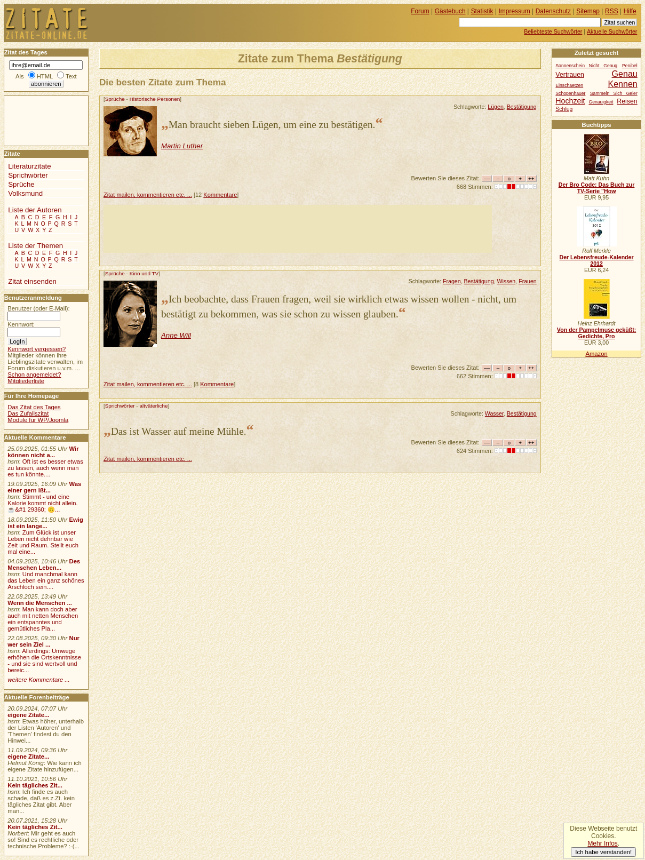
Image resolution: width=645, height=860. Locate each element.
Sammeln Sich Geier (614, 93)
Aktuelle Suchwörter (612, 31)
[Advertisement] (297, 229)
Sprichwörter (120, 406)
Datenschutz (553, 11)
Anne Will (176, 335)
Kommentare (220, 195)
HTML (45, 76)
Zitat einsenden (32, 281)
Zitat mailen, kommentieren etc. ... (147, 195)
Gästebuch (450, 11)
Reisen (627, 101)
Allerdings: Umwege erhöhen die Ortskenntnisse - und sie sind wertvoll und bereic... (44, 660)
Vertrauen (569, 74)
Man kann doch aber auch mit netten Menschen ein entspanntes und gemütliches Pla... (42, 619)
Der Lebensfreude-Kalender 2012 (596, 260)
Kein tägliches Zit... (34, 785)
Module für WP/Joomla (37, 420)
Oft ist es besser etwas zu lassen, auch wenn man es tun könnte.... (45, 467)
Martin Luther (182, 146)
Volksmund (25, 193)
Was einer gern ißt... (44, 487)
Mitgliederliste (25, 381)
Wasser (494, 413)
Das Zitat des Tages (33, 407)
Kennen (622, 84)
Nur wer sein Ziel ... (43, 641)
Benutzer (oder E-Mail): (38, 308)
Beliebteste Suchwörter (553, 31)
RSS (611, 11)
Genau (625, 73)
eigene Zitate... (28, 715)
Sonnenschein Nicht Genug (586, 65)
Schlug (563, 109)
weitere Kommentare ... (38, 679)
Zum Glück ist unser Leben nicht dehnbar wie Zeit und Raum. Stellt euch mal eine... (42, 542)
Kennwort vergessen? (36, 349)
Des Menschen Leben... (43, 564)
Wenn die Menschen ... (39, 603)
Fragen (452, 281)
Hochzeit (570, 101)
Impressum (514, 11)
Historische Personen (155, 99)
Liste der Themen (35, 246)
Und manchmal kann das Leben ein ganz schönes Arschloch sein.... (45, 580)
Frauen (528, 281)
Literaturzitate (29, 166)
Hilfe (630, 11)
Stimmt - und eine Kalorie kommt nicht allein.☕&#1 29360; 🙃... (42, 503)
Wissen (506, 281)
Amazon (596, 354)
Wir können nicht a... (42, 451)
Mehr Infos (602, 843)
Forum (420, 11)
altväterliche (153, 406)
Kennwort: (21, 324)
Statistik (482, 11)
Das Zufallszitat (28, 413)
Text (71, 76)
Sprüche (115, 99)
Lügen (496, 106)
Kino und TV (144, 273)
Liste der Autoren (34, 210)
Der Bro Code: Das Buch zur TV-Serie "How (597, 187)
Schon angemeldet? (34, 374)
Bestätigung (522, 106)
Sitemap (588, 11)
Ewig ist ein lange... (45, 522)
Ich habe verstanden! (603, 852)
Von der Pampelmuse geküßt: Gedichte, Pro (596, 333)
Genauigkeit (600, 102)
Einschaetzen (569, 85)
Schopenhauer (570, 93)
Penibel (630, 65)
